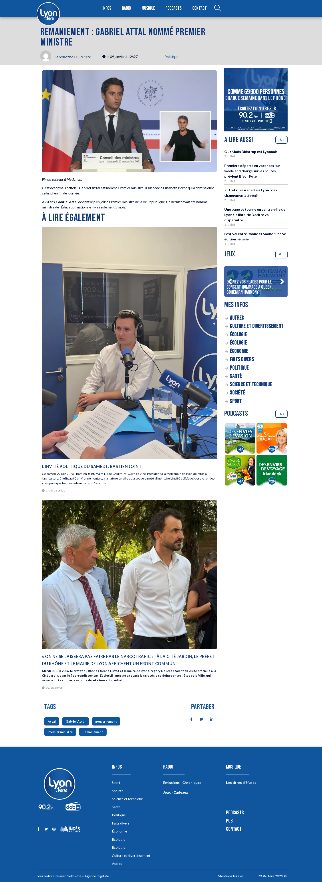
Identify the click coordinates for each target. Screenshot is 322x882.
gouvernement (106, 721)
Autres (237, 318)
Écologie (238, 334)
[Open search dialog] (217, 8)
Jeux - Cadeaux (175, 792)
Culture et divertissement (257, 326)
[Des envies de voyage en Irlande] (272, 471)
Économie (239, 351)
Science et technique (251, 384)
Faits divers (242, 359)
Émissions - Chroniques (182, 782)
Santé (236, 376)
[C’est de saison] (240, 471)
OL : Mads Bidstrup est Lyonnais (251, 151)
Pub (229, 821)
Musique (148, 9)
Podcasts (174, 9)
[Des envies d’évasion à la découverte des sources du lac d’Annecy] (240, 439)
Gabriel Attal (75, 721)
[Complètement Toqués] (272, 439)
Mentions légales (231, 876)
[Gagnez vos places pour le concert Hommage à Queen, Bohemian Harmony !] (256, 281)
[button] (229, 281)
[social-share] (189, 718)
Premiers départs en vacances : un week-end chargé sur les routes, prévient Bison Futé (252, 170)
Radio (126, 9)
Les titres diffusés (241, 782)
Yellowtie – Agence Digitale (88, 876)
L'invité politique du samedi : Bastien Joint (91, 466)
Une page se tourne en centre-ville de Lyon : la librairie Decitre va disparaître (254, 214)
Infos (107, 9)
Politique (171, 56)
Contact (199, 9)
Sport (236, 401)
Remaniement (93, 732)
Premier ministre (60, 732)
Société (237, 392)
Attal (52, 721)
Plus (281, 139)
